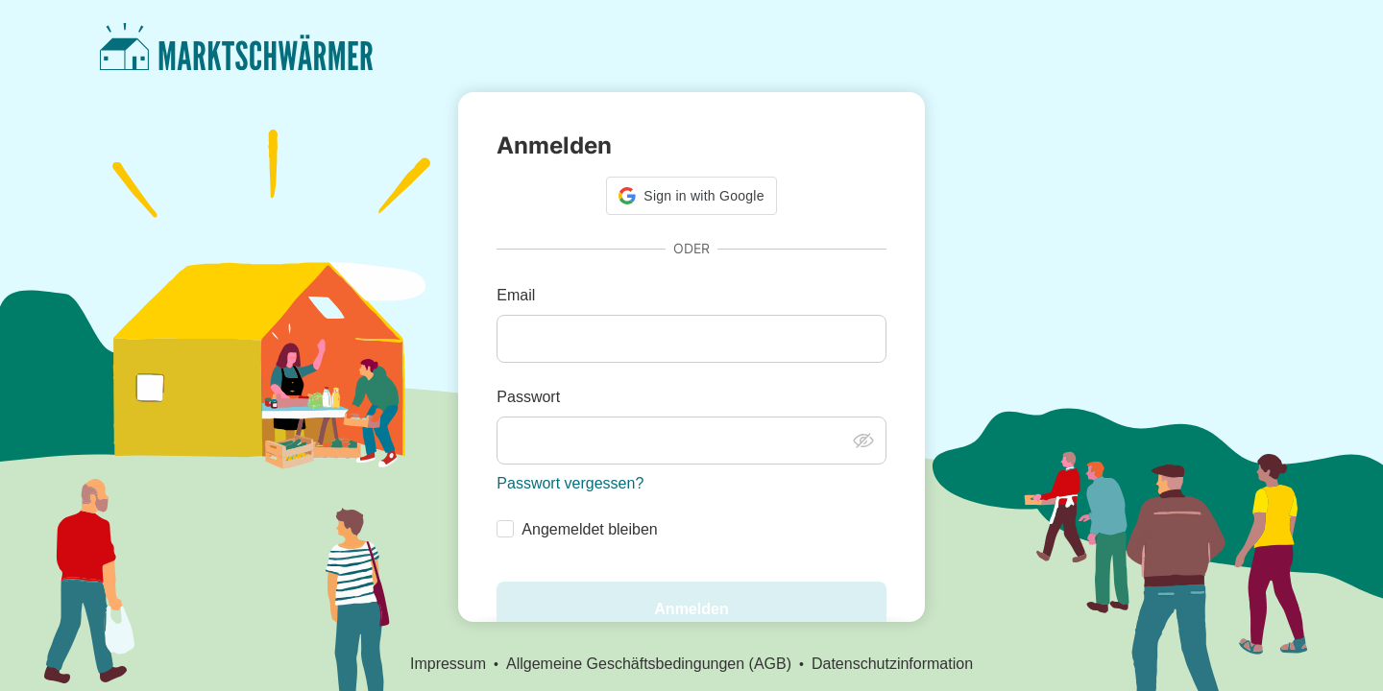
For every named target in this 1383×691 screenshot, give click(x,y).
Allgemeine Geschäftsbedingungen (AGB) (648, 663)
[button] (691, 196)
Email (516, 295)
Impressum (448, 663)
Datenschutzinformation (892, 663)
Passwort (528, 397)
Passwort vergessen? (570, 483)
